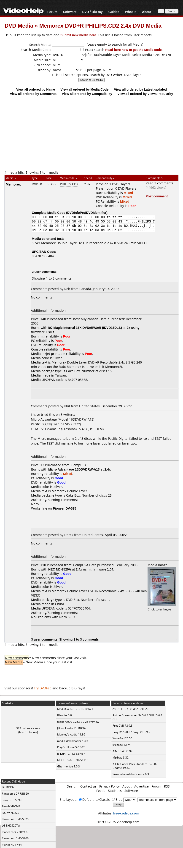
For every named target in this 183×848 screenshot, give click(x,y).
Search (72, 786)
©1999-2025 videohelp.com (118, 822)
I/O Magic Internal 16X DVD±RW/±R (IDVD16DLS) (85, 327)
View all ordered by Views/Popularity (145, 94)
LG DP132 (8, 787)
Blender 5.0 (64, 715)
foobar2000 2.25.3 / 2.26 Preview (78, 722)
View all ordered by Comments (33, 94)
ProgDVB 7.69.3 (122, 726)
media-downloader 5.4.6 (72, 741)
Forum (52, 12)
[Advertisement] (91, 133)
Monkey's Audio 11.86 (71, 734)
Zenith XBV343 (11, 806)
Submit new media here (78, 35)
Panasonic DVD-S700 (15, 838)
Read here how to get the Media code (133, 49)
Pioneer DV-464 (12, 845)
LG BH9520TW (11, 825)
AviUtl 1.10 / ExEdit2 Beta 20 (130, 709)
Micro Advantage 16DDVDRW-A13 (74, 469)
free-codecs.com (126, 813)
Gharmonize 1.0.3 (68, 766)
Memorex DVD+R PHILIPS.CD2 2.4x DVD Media (100, 25)
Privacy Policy (109, 786)
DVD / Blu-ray (92, 12)
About (146, 12)
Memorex (13, 184)
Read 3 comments (159, 183)
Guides (113, 12)
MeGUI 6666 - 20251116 (72, 760)
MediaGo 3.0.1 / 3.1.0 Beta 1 (75, 709)
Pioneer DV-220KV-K (14, 832)
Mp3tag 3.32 (121, 757)
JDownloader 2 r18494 (71, 728)
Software (69, 12)
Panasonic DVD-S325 (15, 819)
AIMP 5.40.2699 (122, 751)
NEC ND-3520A (59, 569)
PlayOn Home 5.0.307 (71, 747)
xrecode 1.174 (122, 745)
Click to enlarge (162, 607)
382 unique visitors (28, 728)
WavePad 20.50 (122, 738)
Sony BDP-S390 (12, 800)
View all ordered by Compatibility (87, 94)
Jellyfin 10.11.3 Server (71, 754)
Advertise (141, 786)
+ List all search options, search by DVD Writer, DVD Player (96, 75)
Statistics (115, 790)
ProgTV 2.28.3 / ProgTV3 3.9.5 (131, 732)
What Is (130, 12)
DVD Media (19, 25)
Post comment (157, 196)
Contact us (88, 786)
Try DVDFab (42, 688)
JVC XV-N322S (10, 813)
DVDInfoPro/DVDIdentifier (86, 212)
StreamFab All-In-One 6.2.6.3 (131, 774)
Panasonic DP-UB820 (15, 794)
